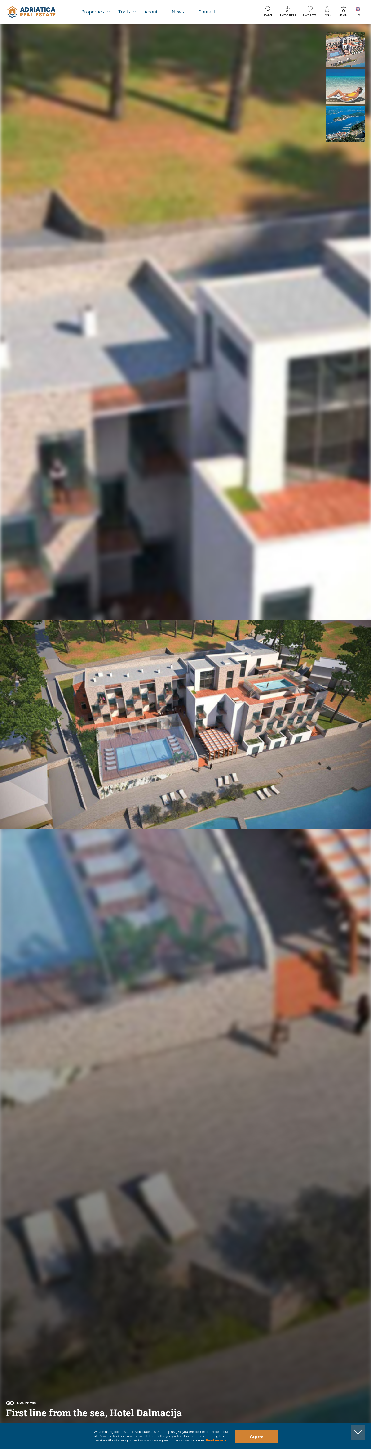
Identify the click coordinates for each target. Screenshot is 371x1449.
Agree (256, 1436)
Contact (206, 12)
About (151, 12)
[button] (345, 49)
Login (327, 15)
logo (31, 12)
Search (268, 15)
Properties (92, 12)
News (178, 12)
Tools (124, 12)
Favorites (309, 15)
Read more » (215, 1440)
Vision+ (344, 15)
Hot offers (288, 15)
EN (358, 15)
